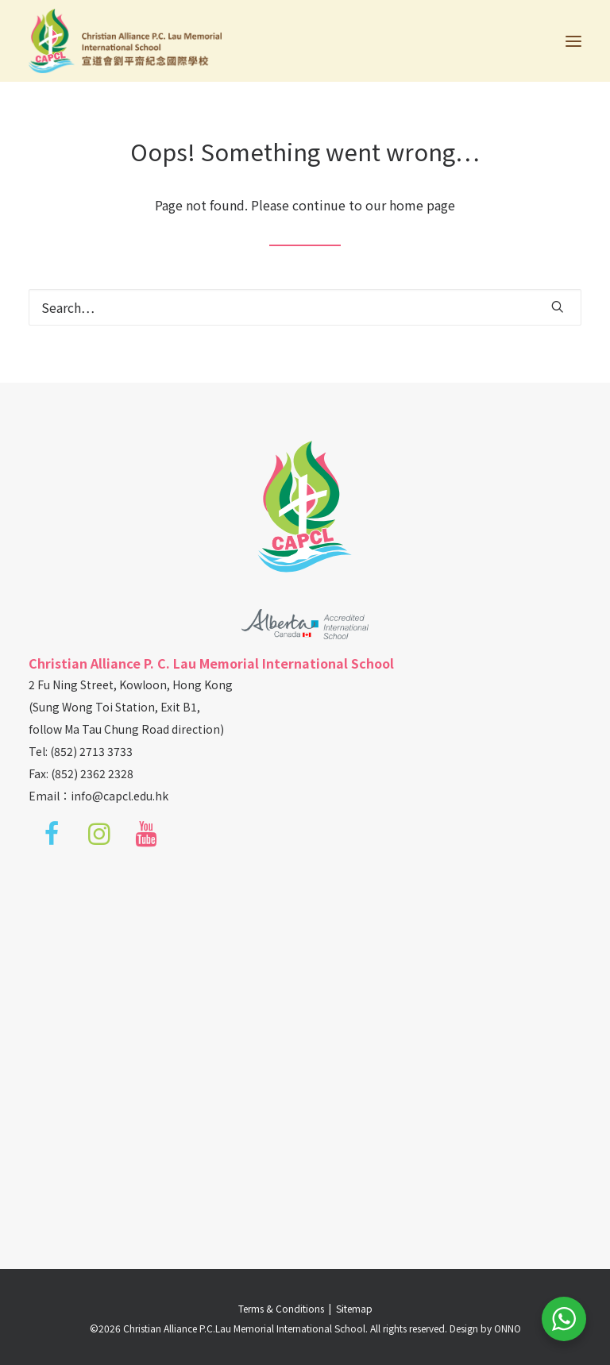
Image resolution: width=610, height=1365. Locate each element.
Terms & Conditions (283, 1308)
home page (422, 204)
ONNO (507, 1328)
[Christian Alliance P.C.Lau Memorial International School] (125, 41)
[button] (573, 41)
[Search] (305, 307)
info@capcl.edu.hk (119, 796)
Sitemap (354, 1308)
